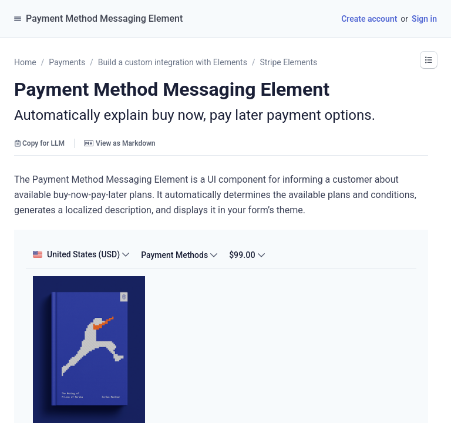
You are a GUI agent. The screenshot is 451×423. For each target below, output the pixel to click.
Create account (369, 19)
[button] (428, 60)
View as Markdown (119, 143)
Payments (67, 62)
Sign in (424, 19)
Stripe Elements (288, 62)
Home (25, 62)
